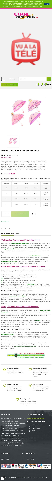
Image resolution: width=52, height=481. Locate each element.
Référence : (4, 173)
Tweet (6, 229)
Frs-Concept (43, 477)
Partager (2, 229)
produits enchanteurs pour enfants (25, 346)
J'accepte (46, 4)
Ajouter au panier (21, 214)
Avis (17, 233)
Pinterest (10, 229)
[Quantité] (5, 214)
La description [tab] (7, 233)
